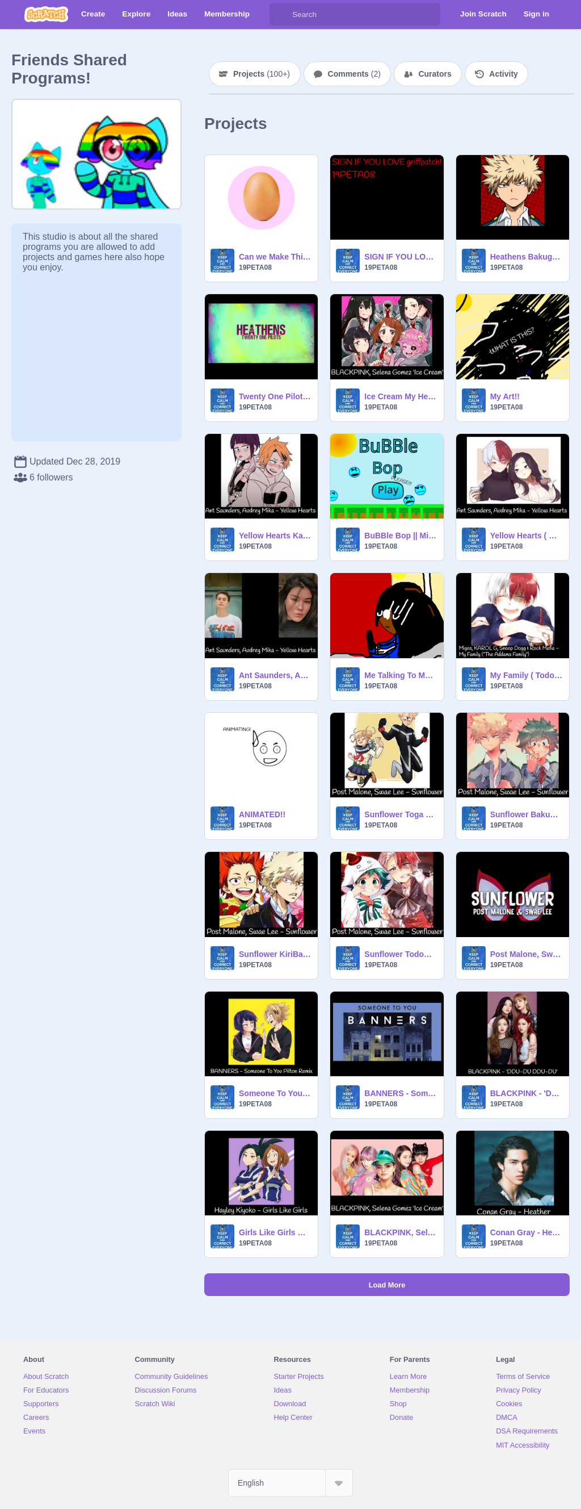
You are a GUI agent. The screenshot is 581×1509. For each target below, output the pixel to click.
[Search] (281, 14)
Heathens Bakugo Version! (526, 256)
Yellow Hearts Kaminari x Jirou (275, 535)
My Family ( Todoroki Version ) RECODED (526, 675)
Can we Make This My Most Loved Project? (275, 256)
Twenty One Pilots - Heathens (275, 396)
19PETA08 (255, 267)
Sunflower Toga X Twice (400, 814)
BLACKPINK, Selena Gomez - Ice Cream (400, 1232)
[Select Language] (290, 1483)
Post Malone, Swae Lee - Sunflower (526, 954)
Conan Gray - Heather (526, 1232)
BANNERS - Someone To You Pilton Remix (400, 1093)
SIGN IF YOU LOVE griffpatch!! (400, 256)
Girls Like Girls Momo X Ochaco (275, 1232)
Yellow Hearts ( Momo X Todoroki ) (526, 535)
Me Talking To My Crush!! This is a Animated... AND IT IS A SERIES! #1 (400, 675)
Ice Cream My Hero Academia (400, 396)
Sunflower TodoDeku (400, 954)
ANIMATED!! (262, 814)
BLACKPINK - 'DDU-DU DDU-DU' (526, 1093)
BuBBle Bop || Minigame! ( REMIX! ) (400, 535)
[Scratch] (46, 14)
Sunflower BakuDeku (526, 814)
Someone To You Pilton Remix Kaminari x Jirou (275, 1093)
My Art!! (505, 396)
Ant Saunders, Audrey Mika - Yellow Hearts (275, 675)
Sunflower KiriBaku (275, 954)
